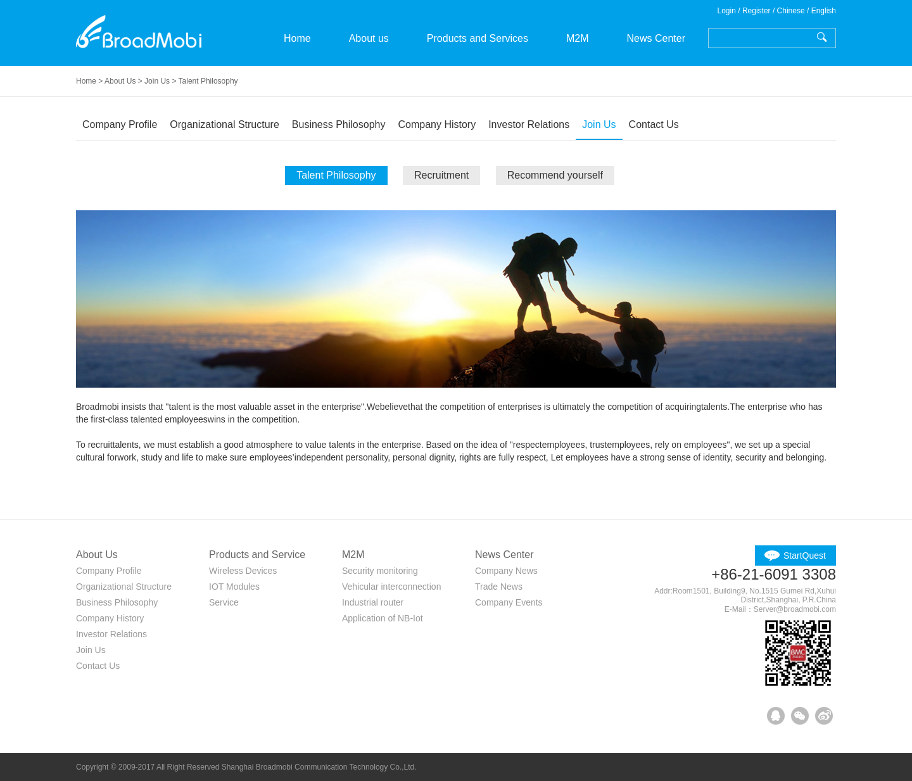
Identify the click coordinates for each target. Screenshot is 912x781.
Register (756, 10)
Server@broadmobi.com (795, 609)
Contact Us (654, 124)
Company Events (509, 602)
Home (297, 38)
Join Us (599, 124)
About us (369, 38)
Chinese (791, 10)
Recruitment (441, 175)
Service (224, 602)
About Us (120, 81)
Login (727, 10)
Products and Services (477, 38)
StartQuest (804, 555)
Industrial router (372, 602)
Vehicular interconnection (391, 586)
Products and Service (257, 554)
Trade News (498, 586)
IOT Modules (234, 586)
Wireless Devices (243, 571)
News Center (655, 38)
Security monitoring (380, 571)
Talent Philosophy (336, 175)
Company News (506, 571)
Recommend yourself (555, 175)
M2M (577, 38)
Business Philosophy (339, 124)
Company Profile (119, 124)
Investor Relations (528, 124)
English (823, 10)
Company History (437, 124)
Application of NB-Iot (382, 618)
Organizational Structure (224, 124)
